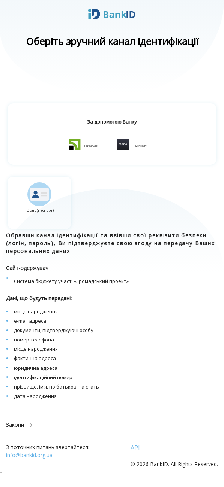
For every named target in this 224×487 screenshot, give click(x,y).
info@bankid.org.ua (29, 455)
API (135, 448)
